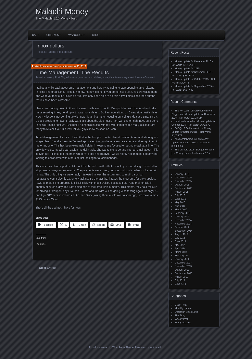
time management (124, 77)
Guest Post (180, 304)
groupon (82, 77)
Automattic (156, 347)
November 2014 (183, 223)
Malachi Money (61, 11)
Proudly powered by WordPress (107, 347)
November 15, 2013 (75, 66)
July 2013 (180, 280)
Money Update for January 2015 (193, 153)
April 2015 (180, 206)
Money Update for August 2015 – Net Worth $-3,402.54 (190, 142)
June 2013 (180, 284)
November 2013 (183, 266)
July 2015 (180, 195)
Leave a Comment (145, 77)
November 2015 (183, 181)
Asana (100, 141)
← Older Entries (45, 267)
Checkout (53, 34)
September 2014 (183, 230)
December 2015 (183, 177)
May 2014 (180, 245)
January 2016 (182, 174)
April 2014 (180, 248)
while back (54, 87)
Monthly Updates (184, 308)
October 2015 (182, 184)
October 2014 (182, 227)
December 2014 (183, 220)
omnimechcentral (52, 66)
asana (73, 77)
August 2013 (181, 277)
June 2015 (180, 199)
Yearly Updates (183, 322)
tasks (105, 77)
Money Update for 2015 (187, 68)
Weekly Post (53, 77)
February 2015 (182, 213)
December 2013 (183, 262)
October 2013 (182, 269)
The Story (180, 315)
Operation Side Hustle (186, 312)
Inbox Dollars (102, 182)
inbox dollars (94, 77)
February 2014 (182, 255)
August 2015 (181, 191)
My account (76, 34)
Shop (96, 34)
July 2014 (180, 238)
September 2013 (183, 273)
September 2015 (183, 188)
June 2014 (180, 241)
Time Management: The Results (72, 72)
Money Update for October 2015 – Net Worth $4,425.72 (191, 132)
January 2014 (182, 259)
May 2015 (180, 202)
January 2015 (182, 216)
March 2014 (181, 252)
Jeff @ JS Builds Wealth (187, 128)
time (111, 77)
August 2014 (181, 234)
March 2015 (181, 209)
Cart (35, 34)
